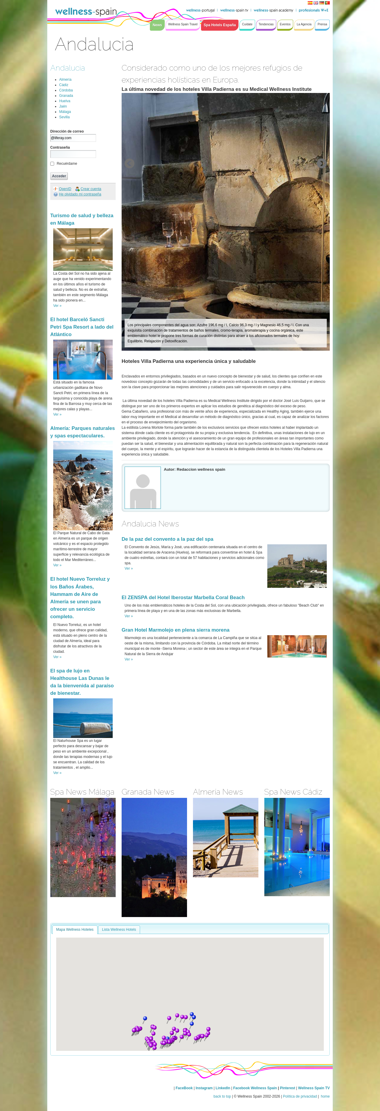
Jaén (63, 106)
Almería (65, 79)
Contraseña (60, 147)
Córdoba (66, 90)
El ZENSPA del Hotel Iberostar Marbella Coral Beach (183, 597)
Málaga (65, 112)
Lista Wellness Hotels (119, 929)
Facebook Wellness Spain (255, 1088)
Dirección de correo (67, 131)
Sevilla (64, 117)
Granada (66, 96)
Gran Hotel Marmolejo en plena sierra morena (176, 630)
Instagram (204, 1088)
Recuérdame (67, 163)
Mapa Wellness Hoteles (75, 929)
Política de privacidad (300, 1096)
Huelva (64, 101)
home (325, 1096)
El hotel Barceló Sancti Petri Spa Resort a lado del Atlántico (82, 327)
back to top (222, 1096)
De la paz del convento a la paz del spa (167, 539)
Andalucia (67, 67)
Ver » (57, 306)
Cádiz (63, 85)
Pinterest (288, 1088)
